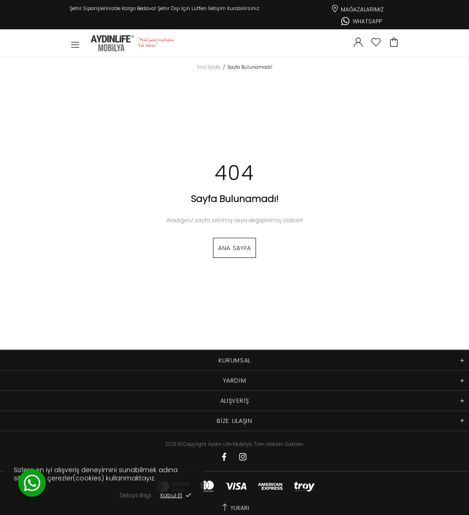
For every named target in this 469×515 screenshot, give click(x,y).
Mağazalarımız (357, 7)
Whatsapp (361, 20)
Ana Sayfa (208, 67)
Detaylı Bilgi (135, 495)
